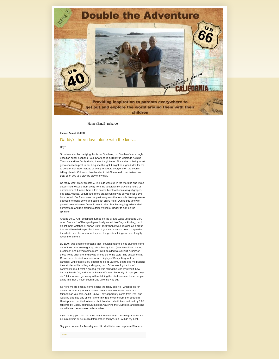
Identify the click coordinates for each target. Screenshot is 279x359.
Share (64, 334)
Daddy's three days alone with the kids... (98, 139)
